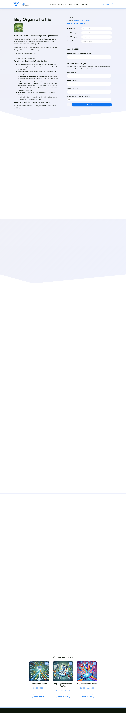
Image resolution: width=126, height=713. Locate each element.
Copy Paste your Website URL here (84, 54)
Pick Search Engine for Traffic (82, 97)
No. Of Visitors (75, 29)
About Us (61, 4)
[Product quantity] (73, 104)
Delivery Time (75, 41)
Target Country (75, 33)
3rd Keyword (76, 89)
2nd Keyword (76, 81)
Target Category (76, 37)
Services (52, 4)
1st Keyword (76, 73)
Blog (75, 4)
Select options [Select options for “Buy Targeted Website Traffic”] (63, 696)
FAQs (69, 4)
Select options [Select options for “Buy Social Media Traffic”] (87, 696)
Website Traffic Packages (85, 20)
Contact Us (83, 4)
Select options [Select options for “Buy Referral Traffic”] (39, 696)
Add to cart (95, 104)
